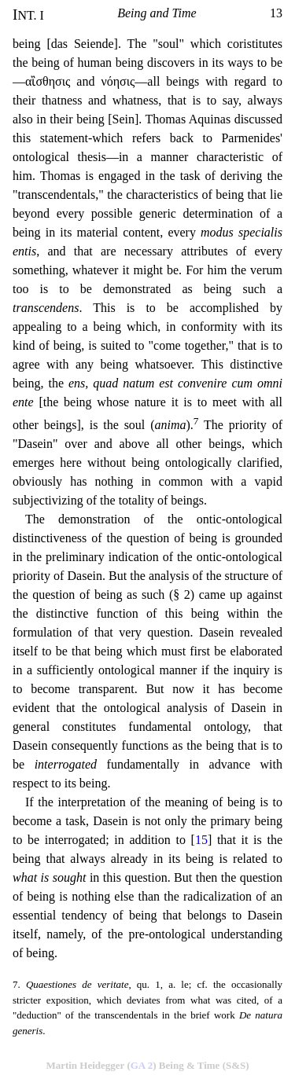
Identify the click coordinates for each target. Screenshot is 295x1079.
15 (201, 839)
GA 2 (142, 1065)
